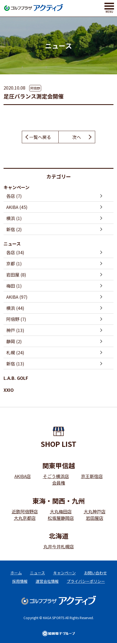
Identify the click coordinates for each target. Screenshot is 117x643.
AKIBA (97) (17, 297)
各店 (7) (14, 196)
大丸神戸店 (95, 511)
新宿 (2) (14, 229)
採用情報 (20, 581)
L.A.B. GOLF (16, 378)
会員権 (58, 482)
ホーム (16, 572)
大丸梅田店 (61, 511)
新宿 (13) (15, 363)
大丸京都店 (25, 518)
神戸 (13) (15, 330)
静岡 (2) (14, 341)
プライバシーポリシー (86, 581)
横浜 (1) (14, 218)
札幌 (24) (15, 352)
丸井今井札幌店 (58, 546)
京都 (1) (14, 263)
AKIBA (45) (17, 207)
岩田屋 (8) (16, 274)
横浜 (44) (15, 308)
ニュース (12, 243)
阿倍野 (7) (16, 319)
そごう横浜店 (56, 476)
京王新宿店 (92, 476)
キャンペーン (16, 187)
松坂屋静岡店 (61, 518)
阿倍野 (35, 88)
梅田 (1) (14, 285)
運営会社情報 (47, 581)
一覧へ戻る (40, 137)
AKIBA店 (22, 476)
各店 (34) (15, 252)
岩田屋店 (94, 518)
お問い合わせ (95, 572)
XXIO (9, 390)
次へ (76, 137)
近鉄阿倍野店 (25, 511)
